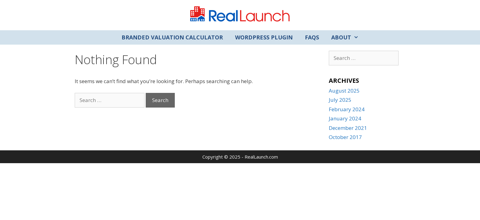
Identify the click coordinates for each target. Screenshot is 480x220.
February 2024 (347, 109)
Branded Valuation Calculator (172, 37)
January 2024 (345, 118)
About (348, 37)
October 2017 (345, 137)
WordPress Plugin (264, 37)
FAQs (312, 37)
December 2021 (348, 127)
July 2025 (340, 99)
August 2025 (344, 90)
